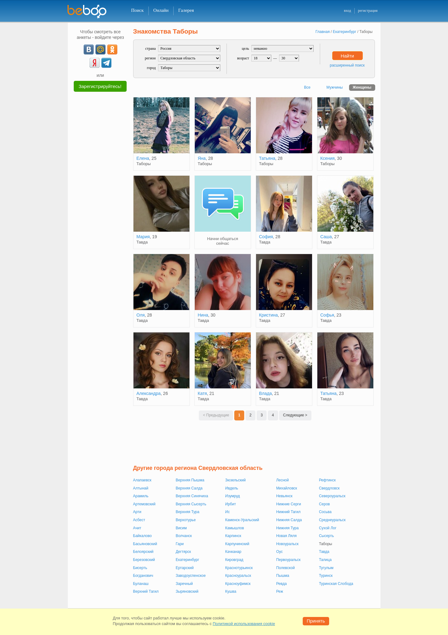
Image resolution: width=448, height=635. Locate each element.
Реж (279, 591)
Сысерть (326, 536)
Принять (316, 620)
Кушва (230, 591)
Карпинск (233, 536)
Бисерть (140, 568)
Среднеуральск (332, 520)
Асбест (139, 520)
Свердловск (329, 488)
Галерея (186, 10)
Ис (227, 512)
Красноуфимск (237, 584)
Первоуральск (288, 560)
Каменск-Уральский (242, 520)
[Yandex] (95, 63)
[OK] (112, 49)
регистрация (367, 10)
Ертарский (185, 568)
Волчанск (184, 536)
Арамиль (141, 496)
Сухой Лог (327, 528)
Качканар (233, 551)
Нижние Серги (288, 504)
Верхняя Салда (189, 488)
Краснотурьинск (239, 568)
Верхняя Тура (187, 512)
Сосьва (325, 512)
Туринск (326, 575)
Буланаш (141, 584)
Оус (279, 551)
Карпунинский (237, 544)
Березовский (144, 560)
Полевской (285, 568)
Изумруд (232, 496)
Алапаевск (142, 480)
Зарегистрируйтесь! (100, 86)
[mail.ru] (100, 49)
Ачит (137, 528)
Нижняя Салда (289, 520)
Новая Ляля (286, 536)
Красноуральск (238, 575)
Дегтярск (183, 551)
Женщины (362, 87)
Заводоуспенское (191, 575)
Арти (137, 512)
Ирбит (230, 504)
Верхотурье (186, 520)
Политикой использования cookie (244, 623)
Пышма (282, 575)
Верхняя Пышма (190, 480)
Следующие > (295, 415)
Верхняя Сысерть (191, 504)
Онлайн (161, 10)
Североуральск (332, 496)
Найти (347, 55)
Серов (324, 504)
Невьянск (284, 496)
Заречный (184, 584)
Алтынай (140, 488)
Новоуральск (287, 544)
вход (347, 10)
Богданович (143, 575)
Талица (325, 560)
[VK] (89, 49)
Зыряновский (187, 591)
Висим (181, 528)
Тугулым (326, 568)
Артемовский (144, 504)
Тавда (324, 551)
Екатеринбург (187, 560)
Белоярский (143, 551)
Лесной (282, 480)
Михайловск (286, 488)
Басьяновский (145, 544)
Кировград (234, 560)
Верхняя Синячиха (192, 496)
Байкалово (142, 536)
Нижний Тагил (288, 512)
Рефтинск (327, 480)
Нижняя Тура (287, 528)
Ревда (281, 584)
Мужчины (334, 87)
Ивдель (231, 488)
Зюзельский (235, 480)
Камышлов (234, 528)
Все (307, 87)
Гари (180, 544)
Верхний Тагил (146, 591)
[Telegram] (106, 63)
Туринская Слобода (336, 584)
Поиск (137, 10)
